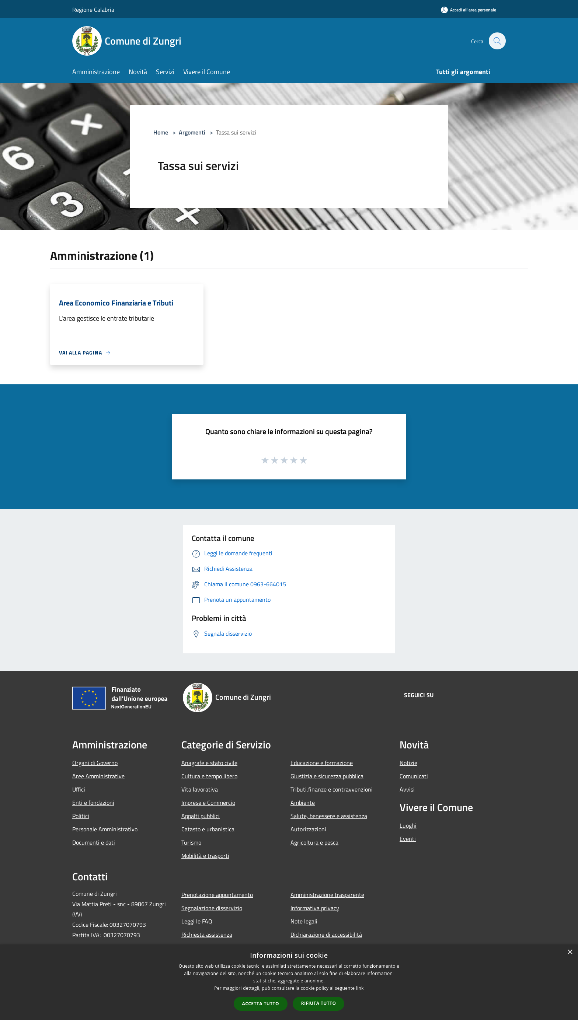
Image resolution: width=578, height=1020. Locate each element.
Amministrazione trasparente (327, 894)
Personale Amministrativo (104, 829)
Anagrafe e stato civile (209, 762)
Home (160, 132)
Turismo (191, 842)
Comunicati (414, 776)
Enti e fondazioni (93, 802)
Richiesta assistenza (206, 934)
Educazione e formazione (321, 762)
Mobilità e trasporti (205, 855)
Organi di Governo (95, 762)
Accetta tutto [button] (260, 1003)
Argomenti (192, 132)
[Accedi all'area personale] (468, 9)
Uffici (78, 789)
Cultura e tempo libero (209, 776)
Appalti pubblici (200, 815)
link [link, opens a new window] (360, 988)
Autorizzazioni (308, 829)
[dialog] (289, 982)
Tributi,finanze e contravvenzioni (331, 789)
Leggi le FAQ (196, 921)
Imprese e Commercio (208, 802)
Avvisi (407, 789)
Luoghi (408, 825)
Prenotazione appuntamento (217, 894)
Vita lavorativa (199, 789)
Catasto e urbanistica (207, 829)
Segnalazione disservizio (211, 908)
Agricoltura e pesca (314, 842)
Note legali (303, 921)
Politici (80, 815)
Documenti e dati (93, 842)
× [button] (569, 952)
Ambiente (302, 802)
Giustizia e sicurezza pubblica (326, 776)
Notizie (408, 762)
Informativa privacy (314, 908)
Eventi (408, 838)
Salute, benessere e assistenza (328, 815)
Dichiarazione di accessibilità (326, 934)
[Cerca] (497, 41)
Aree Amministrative (98, 776)
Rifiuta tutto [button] (318, 1003)
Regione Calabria (93, 9)
